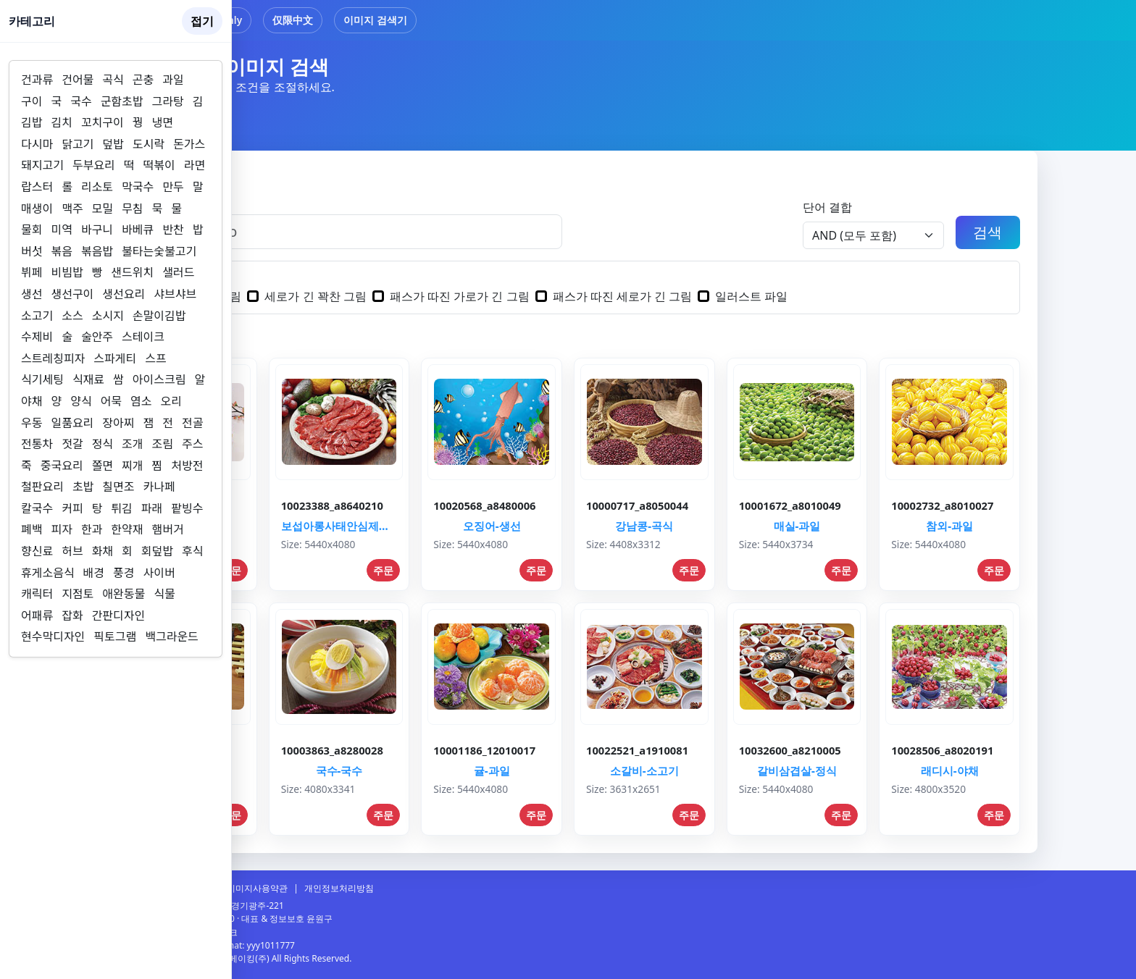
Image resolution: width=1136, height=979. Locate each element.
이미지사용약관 (257, 888)
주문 (383, 570)
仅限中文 (292, 20)
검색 (987, 232)
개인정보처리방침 (339, 888)
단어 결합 (827, 207)
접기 (202, 21)
